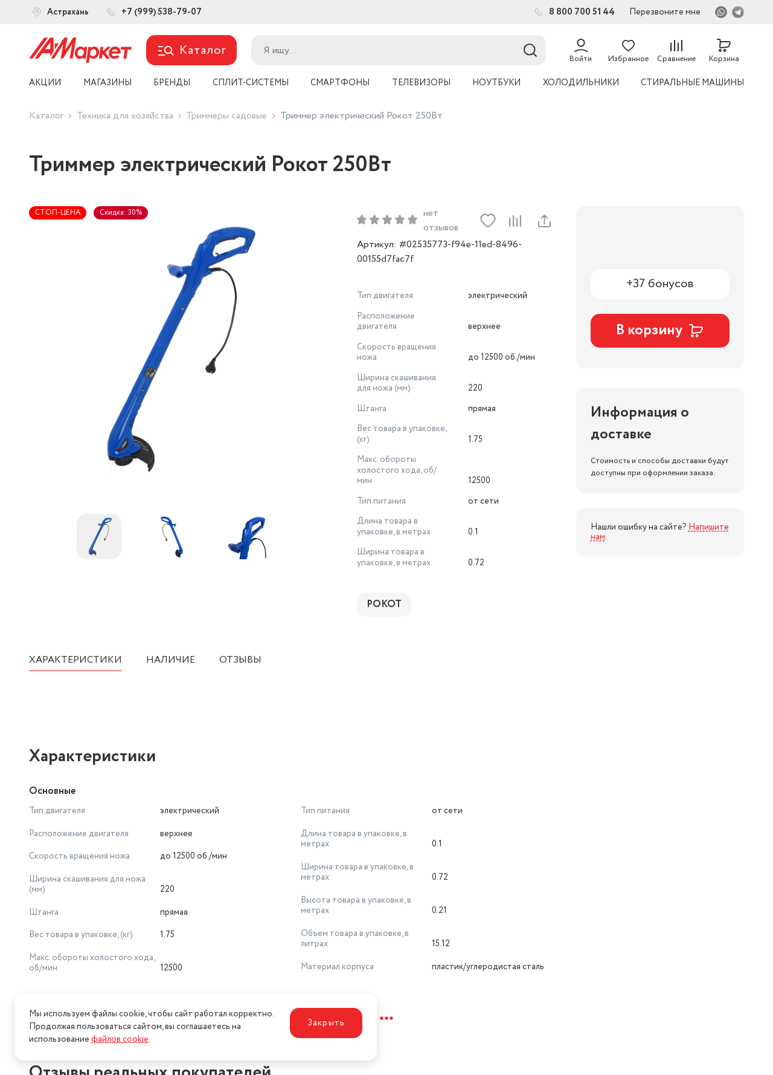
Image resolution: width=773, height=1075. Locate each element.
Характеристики (75, 660)
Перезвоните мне (665, 12)
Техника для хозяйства (125, 116)
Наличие (170, 660)
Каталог (46, 116)
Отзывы (240, 660)
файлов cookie (120, 1039)
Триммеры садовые (226, 116)
